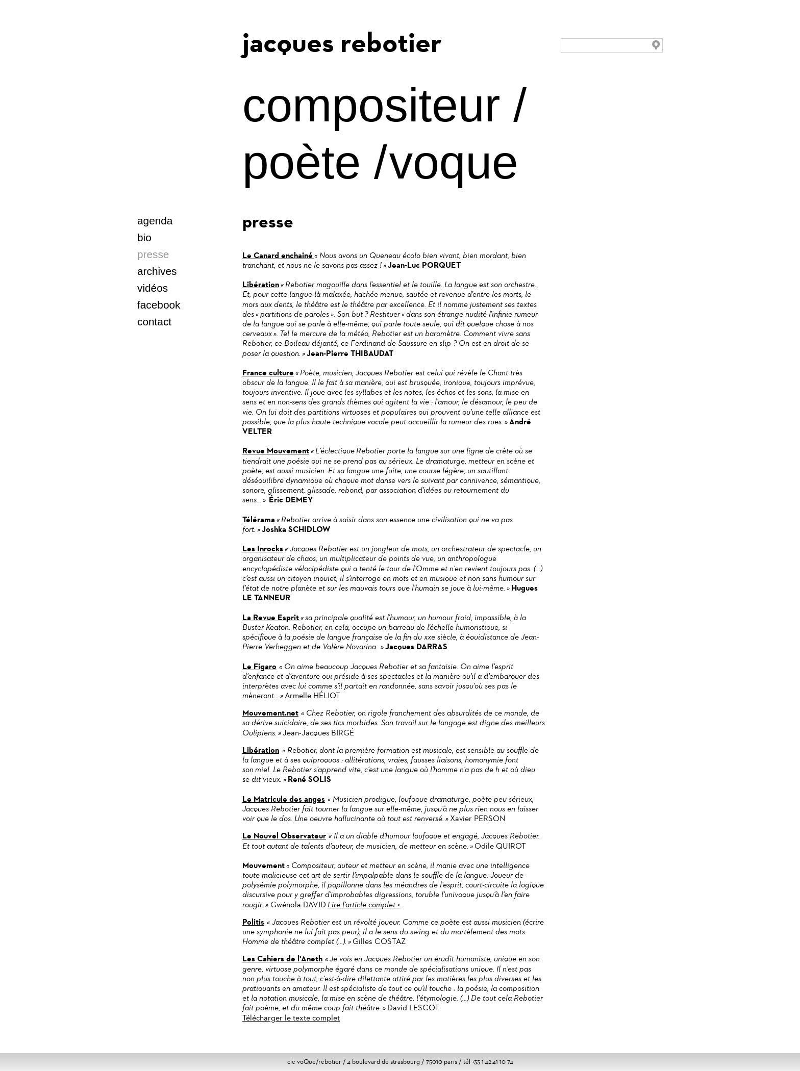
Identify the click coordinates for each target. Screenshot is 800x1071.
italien (193, 239)
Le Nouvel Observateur (284, 835)
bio (144, 237)
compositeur (371, 105)
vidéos (152, 288)
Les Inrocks (262, 548)
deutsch (173, 239)
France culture (268, 372)
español (183, 239)
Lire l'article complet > (364, 904)
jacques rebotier (342, 42)
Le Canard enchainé (278, 255)
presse (153, 254)
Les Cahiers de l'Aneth (282, 958)
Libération (260, 284)
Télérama (258, 519)
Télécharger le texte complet (291, 1018)
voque (453, 162)
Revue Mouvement (275, 450)
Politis (253, 921)
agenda (154, 220)
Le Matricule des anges (283, 799)
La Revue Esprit (271, 617)
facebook (158, 305)
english (162, 239)
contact (154, 321)
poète (301, 162)
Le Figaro (259, 666)
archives (157, 271)
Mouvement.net (270, 712)
